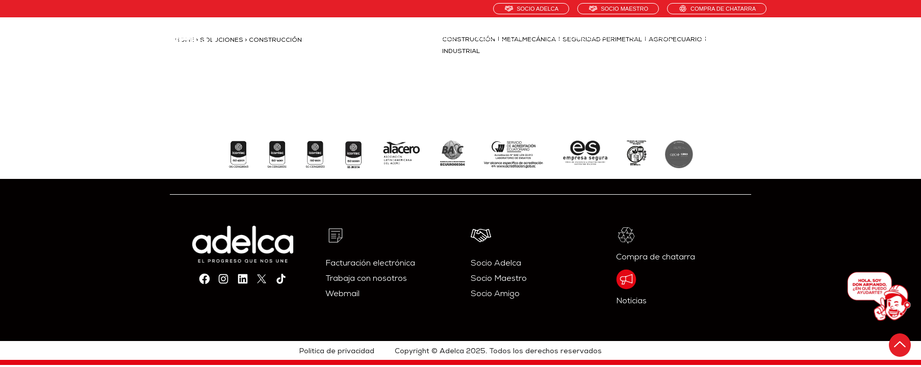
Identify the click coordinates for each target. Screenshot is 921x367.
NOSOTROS (432, 38)
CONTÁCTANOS (729, 38)
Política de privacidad (336, 351)
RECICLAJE (655, 38)
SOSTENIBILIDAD (580, 38)
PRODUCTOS (500, 38)
